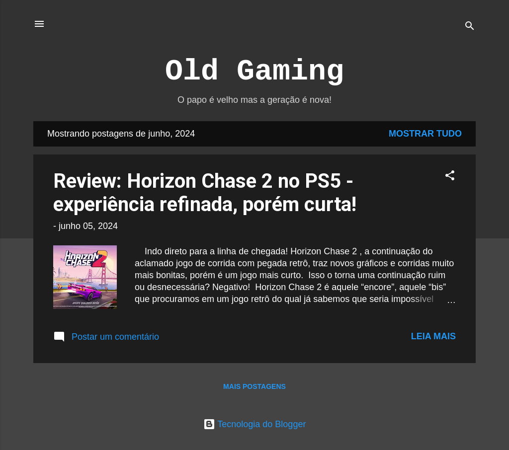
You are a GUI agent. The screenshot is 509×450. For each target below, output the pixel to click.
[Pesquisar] (470, 27)
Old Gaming (254, 71)
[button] (450, 176)
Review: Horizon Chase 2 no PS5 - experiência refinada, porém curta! (204, 192)
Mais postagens (254, 386)
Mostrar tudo (425, 134)
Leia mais (433, 336)
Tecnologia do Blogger (254, 424)
